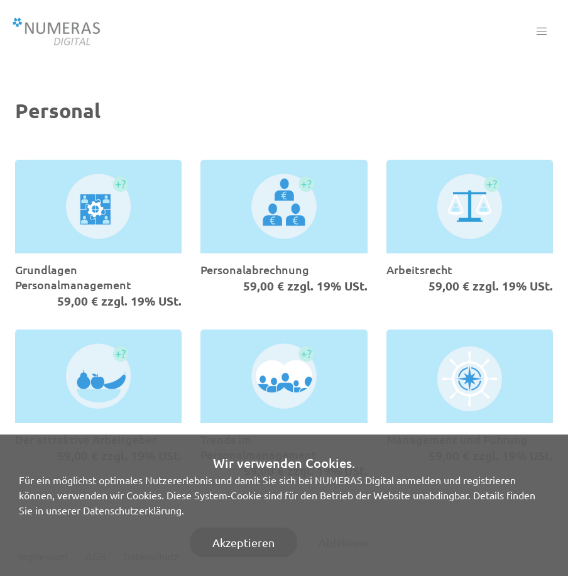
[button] (541, 31)
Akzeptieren (243, 542)
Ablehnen (343, 542)
